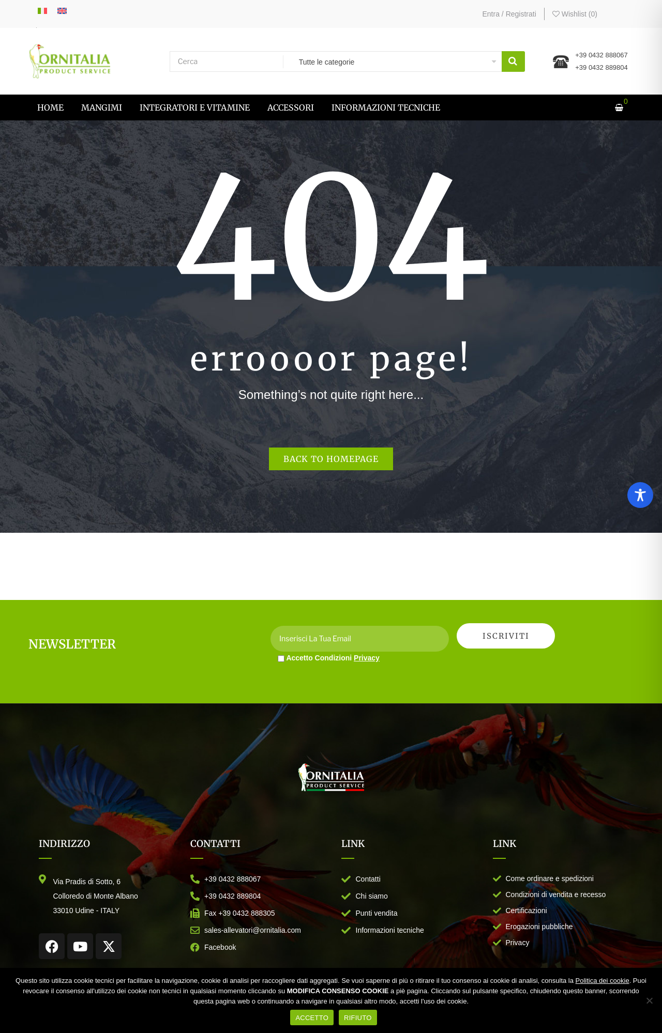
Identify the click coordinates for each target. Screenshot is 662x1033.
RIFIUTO (358, 1018)
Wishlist (574, 14)
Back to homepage (331, 459)
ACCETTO (311, 1018)
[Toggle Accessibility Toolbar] (640, 495)
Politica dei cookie (602, 980)
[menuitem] (50, 107)
